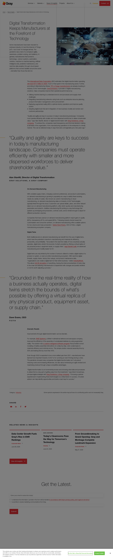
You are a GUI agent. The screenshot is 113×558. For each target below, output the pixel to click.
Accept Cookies (99, 553)
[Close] (110, 553)
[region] (56, 553)
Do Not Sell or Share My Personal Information (80, 553)
